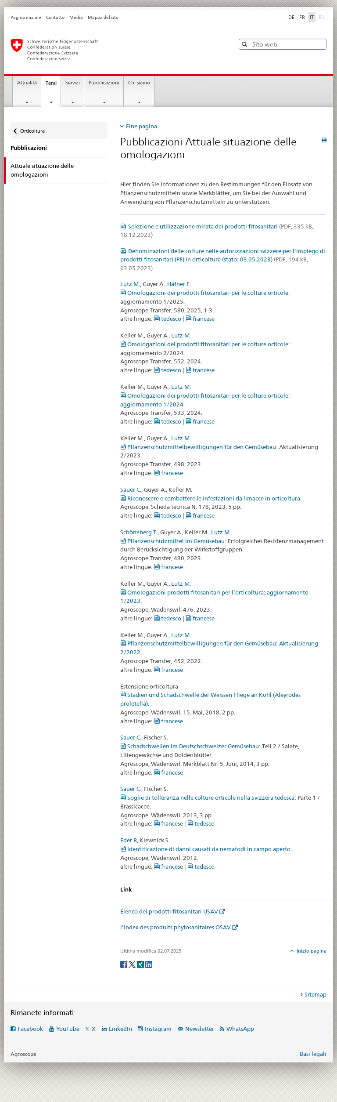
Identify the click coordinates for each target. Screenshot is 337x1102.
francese (200, 318)
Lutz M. (130, 283)
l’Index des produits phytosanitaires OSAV (175, 927)
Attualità (27, 83)
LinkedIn (120, 1028)
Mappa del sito (103, 17)
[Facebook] (124, 964)
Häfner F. (179, 283)
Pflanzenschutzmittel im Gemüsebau (172, 540)
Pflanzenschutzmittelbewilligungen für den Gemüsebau (198, 446)
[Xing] (141, 964)
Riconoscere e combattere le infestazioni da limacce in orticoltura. (210, 498)
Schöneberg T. (139, 532)
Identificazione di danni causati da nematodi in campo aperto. (206, 848)
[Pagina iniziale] (114, 50)
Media (76, 17)
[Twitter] (133, 964)
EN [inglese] (322, 16)
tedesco (167, 318)
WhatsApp (240, 1028)
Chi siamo (139, 83)
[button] (245, 44)
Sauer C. (130, 489)
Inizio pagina (310, 951)
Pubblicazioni (104, 83)
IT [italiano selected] (312, 17)
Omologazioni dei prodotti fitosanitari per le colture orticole (204, 292)
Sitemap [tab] (315, 994)
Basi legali (313, 1053)
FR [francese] (302, 17)
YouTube (67, 1028)
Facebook (30, 1028)
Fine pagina (141, 126)
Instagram (158, 1028)
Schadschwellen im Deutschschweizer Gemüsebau (189, 746)
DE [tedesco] (291, 17)
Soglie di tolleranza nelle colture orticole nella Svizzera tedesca (207, 797)
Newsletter (199, 1028)
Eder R (128, 840)
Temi (53, 85)
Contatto (55, 17)
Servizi (72, 83)
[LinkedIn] (148, 964)
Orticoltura (32, 129)
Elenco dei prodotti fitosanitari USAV (169, 911)
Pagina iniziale (26, 17)
